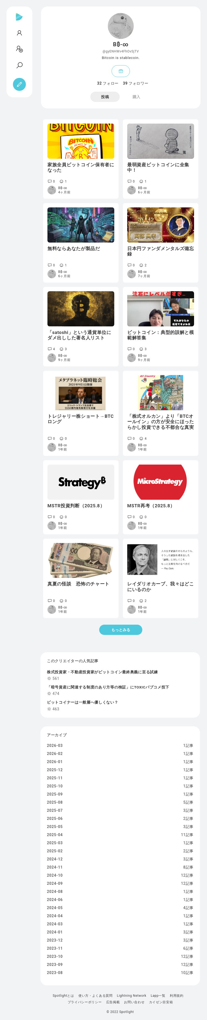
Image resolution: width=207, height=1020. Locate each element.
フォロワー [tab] (135, 83)
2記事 (188, 818)
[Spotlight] (19, 21)
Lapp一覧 (158, 995)
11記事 (187, 835)
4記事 (188, 908)
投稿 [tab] (105, 97)
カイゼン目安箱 (161, 1002)
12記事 (187, 875)
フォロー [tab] (108, 83)
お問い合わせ (134, 1002)
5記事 (188, 802)
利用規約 (177, 995)
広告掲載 (113, 1002)
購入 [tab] (136, 97)
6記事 (188, 948)
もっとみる (120, 630)
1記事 (188, 745)
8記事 (188, 867)
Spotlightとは (63, 995)
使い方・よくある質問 (95, 995)
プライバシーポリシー (85, 1002)
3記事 (188, 810)
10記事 (187, 973)
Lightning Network (131, 995)
